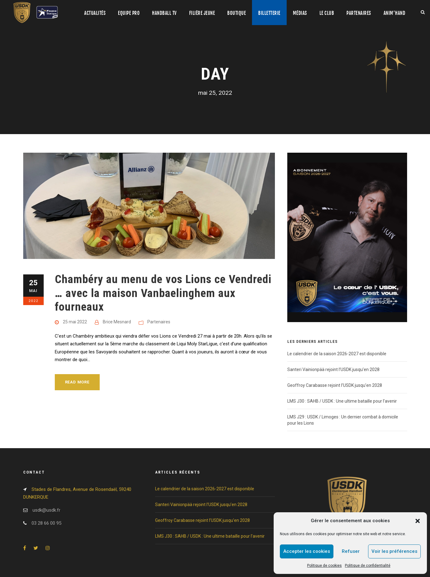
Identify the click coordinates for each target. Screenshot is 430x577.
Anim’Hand (395, 13)
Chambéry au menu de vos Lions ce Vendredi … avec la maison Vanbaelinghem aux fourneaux (163, 293)
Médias (300, 13)
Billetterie (269, 13)
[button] (418, 521)
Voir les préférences (394, 551)
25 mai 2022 (75, 321)
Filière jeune (202, 13)
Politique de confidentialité (367, 565)
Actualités (95, 13)
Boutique (236, 13)
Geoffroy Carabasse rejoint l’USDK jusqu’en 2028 (334, 385)
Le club (326, 13)
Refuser (351, 551)
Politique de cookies (324, 565)
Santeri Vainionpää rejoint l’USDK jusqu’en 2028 (333, 369)
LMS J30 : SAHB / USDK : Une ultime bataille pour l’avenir (342, 401)
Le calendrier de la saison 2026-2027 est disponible (336, 353)
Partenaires (358, 13)
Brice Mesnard (117, 321)
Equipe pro (129, 13)
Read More (77, 382)
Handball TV (164, 13)
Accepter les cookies (306, 551)
